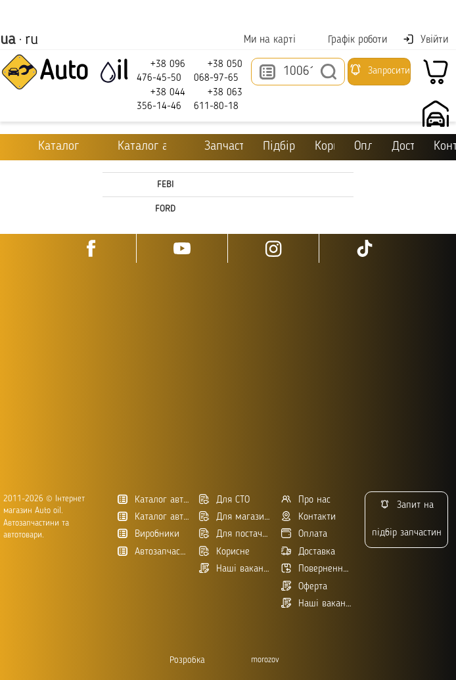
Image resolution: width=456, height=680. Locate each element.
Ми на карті (261, 39)
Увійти (425, 39)
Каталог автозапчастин (154, 516)
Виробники (148, 533)
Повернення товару (317, 568)
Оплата (364, 147)
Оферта (304, 586)
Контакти (445, 147)
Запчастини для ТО (214, 146)
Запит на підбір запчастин (407, 518)
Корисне (324, 147)
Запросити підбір (379, 74)
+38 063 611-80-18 (218, 99)
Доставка (403, 147)
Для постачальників (235, 533)
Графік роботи (349, 39)
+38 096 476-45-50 (161, 70)
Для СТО (224, 499)
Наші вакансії (317, 603)
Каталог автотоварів (154, 499)
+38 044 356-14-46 (161, 99)
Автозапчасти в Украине (154, 551)
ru (31, 40)
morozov (265, 660)
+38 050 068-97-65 (218, 70)
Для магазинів (235, 516)
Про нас (306, 499)
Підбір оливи (279, 147)
